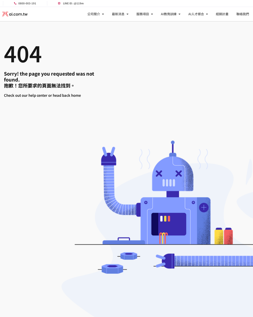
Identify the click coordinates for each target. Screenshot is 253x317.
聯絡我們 (242, 13)
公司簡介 (95, 14)
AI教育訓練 (170, 14)
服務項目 (144, 14)
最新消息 (120, 14)
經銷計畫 (222, 13)
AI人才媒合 (198, 14)
